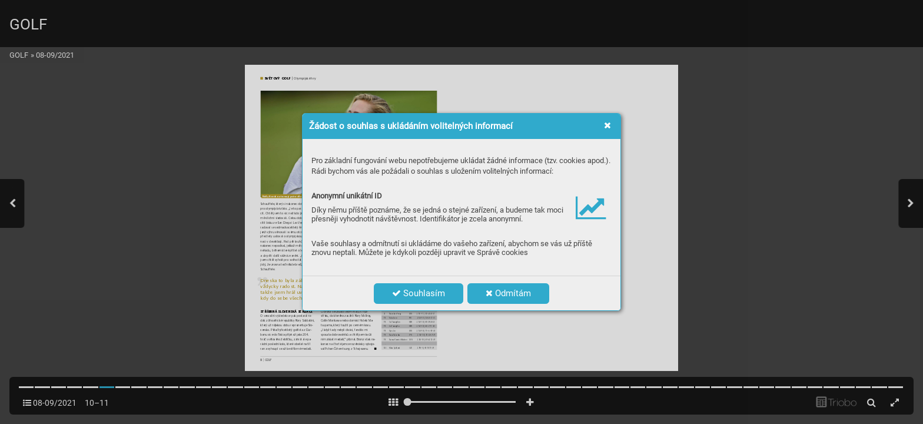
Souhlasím (418, 293)
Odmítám (508, 293)
